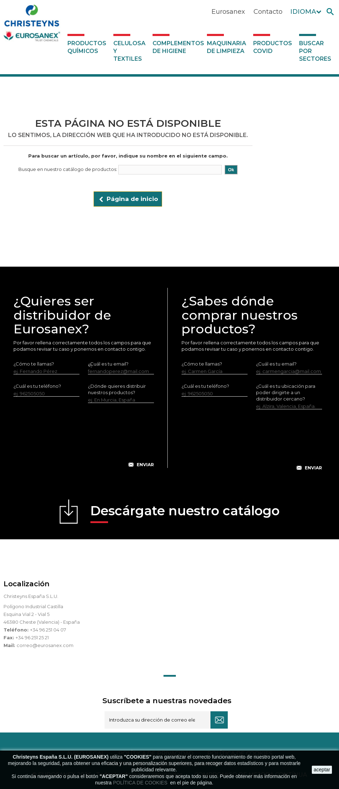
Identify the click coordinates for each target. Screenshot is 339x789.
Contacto (268, 12)
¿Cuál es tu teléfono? (37, 386)
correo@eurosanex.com (45, 645)
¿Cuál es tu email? (276, 364)
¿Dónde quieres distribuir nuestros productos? (117, 389)
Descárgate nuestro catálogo (185, 513)
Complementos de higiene (178, 47)
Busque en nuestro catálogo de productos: (67, 169)
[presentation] (83, 441)
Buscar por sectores (315, 51)
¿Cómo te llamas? (33, 364)
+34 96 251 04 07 (48, 630)
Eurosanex (228, 12)
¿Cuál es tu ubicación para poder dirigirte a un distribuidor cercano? (285, 392)
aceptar (322, 769)
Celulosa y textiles (129, 51)
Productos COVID (272, 47)
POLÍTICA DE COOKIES (141, 782)
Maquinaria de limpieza (226, 47)
